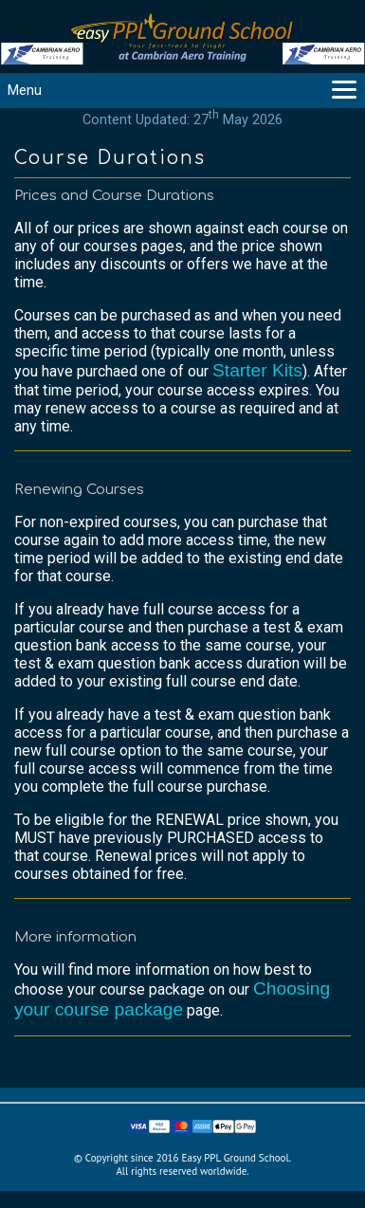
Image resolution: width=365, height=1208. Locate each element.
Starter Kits (257, 370)
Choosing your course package (172, 999)
